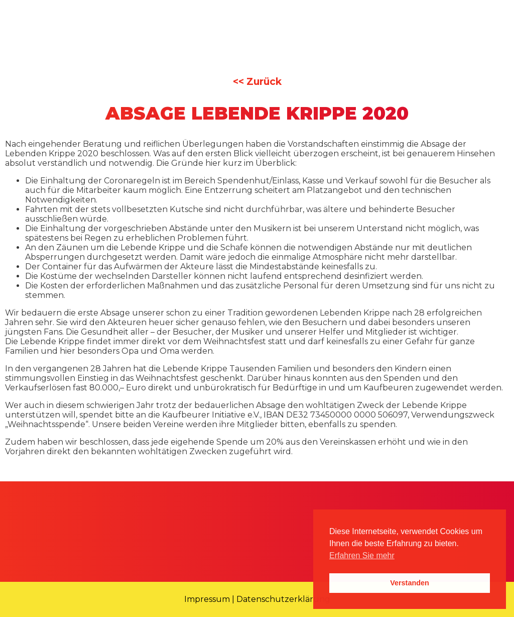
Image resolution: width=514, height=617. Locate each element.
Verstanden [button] (409, 583)
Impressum (207, 599)
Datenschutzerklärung (283, 599)
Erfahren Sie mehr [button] (362, 555)
